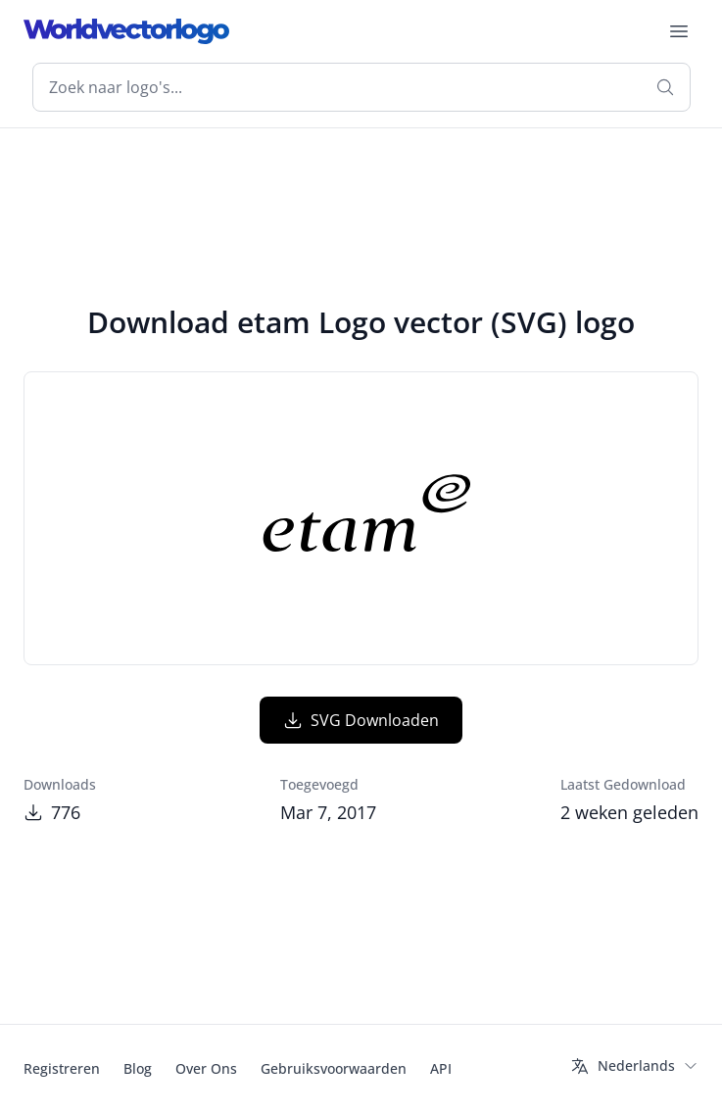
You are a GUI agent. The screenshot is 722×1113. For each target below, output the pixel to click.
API (441, 1068)
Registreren (62, 1068)
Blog (137, 1068)
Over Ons (206, 1068)
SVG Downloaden (361, 720)
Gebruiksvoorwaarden (334, 1068)
